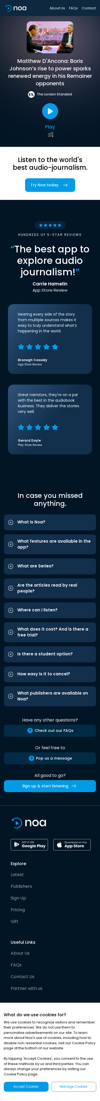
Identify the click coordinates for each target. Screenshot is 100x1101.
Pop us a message (50, 758)
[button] (50, 522)
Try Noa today (50, 185)
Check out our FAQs (50, 730)
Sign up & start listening (50, 786)
